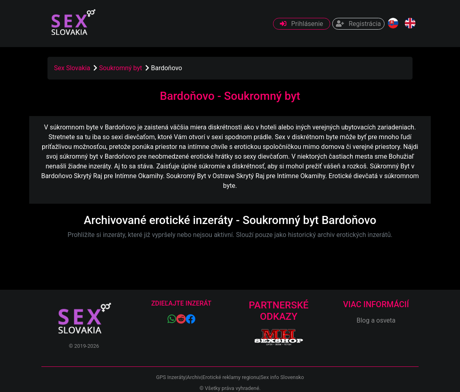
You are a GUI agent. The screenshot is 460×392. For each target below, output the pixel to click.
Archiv (194, 377)
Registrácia (358, 24)
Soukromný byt (121, 68)
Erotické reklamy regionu (230, 377)
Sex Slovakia (72, 68)
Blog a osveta (376, 320)
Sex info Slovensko (282, 377)
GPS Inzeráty (170, 377)
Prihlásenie (301, 24)
